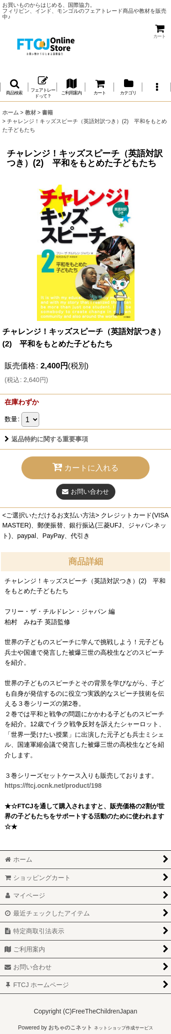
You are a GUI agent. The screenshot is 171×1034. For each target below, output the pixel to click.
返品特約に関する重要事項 (46, 439)
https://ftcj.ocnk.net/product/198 (53, 785)
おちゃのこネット (70, 1027)
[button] (14, 87)
